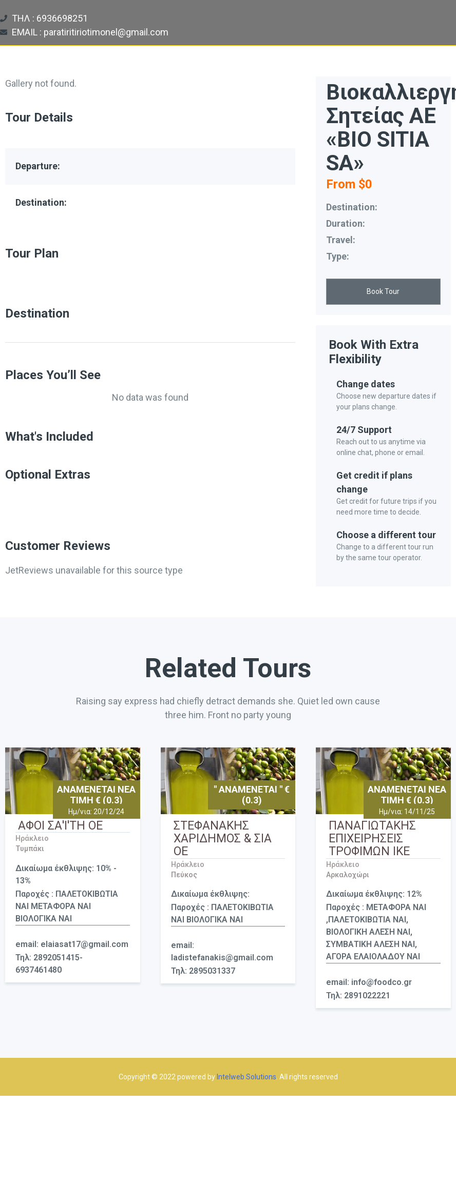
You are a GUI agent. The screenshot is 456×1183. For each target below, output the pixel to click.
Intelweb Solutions (246, 1077)
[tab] (150, 335)
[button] (383, 292)
